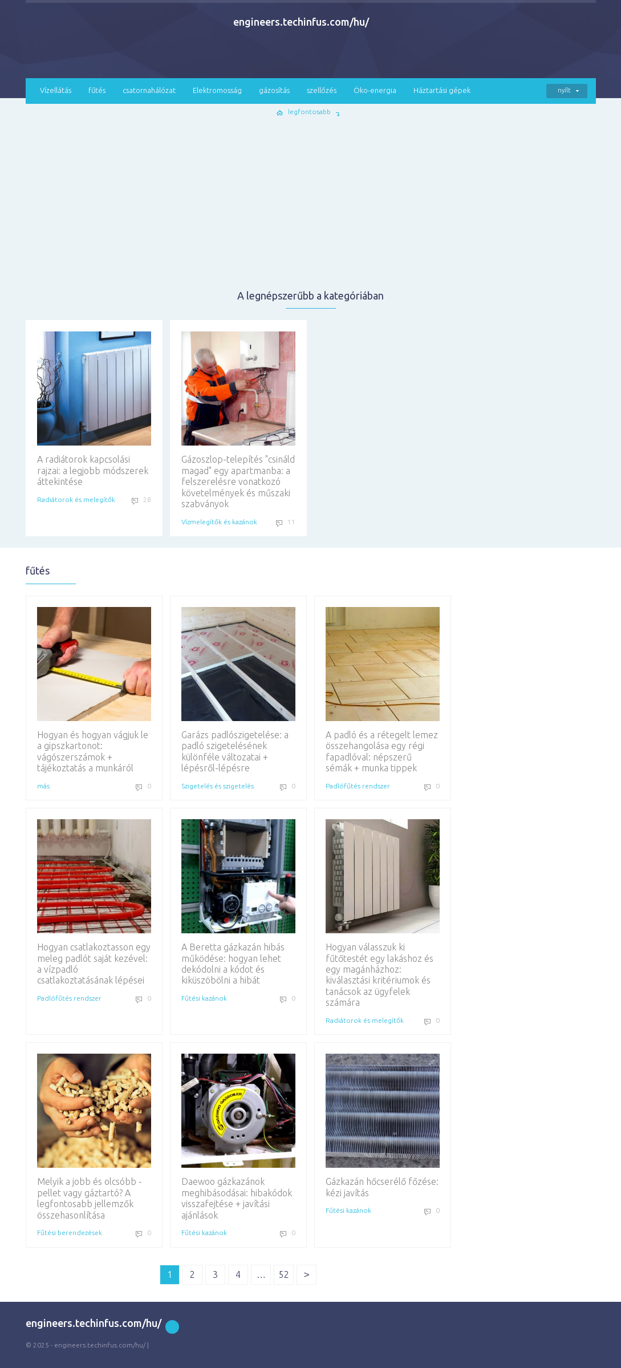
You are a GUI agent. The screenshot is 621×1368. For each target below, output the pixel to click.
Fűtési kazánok (204, 998)
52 (284, 1274)
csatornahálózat (149, 90)
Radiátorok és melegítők (76, 499)
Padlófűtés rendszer (358, 786)
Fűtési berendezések (69, 1232)
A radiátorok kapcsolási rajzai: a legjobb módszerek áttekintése (94, 409)
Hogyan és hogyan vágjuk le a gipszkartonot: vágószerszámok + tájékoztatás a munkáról (94, 690)
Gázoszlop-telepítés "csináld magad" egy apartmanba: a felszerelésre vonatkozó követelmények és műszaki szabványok (238, 420)
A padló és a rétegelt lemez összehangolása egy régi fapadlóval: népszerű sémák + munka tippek (383, 690)
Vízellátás (55, 90)
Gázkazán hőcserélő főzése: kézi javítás (383, 1125)
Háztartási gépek (441, 90)
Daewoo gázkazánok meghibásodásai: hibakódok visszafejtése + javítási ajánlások (238, 1137)
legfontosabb (309, 111)
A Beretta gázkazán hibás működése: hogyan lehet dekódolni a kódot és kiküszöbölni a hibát (238, 902)
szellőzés (321, 90)
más (43, 786)
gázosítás (274, 90)
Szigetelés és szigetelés (217, 786)
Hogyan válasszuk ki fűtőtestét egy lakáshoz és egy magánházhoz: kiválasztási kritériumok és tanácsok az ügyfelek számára (383, 913)
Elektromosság (217, 90)
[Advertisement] (311, 203)
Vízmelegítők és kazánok (219, 521)
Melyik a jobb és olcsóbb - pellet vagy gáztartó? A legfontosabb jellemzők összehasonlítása (94, 1137)
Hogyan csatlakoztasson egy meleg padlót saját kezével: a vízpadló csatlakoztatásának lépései (94, 902)
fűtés (96, 90)
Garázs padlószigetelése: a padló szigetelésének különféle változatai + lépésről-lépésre (238, 690)
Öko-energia (375, 90)
